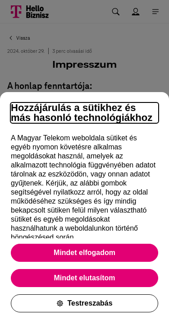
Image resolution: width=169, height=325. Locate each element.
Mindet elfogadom (84, 252)
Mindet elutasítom (84, 278)
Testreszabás (84, 303)
